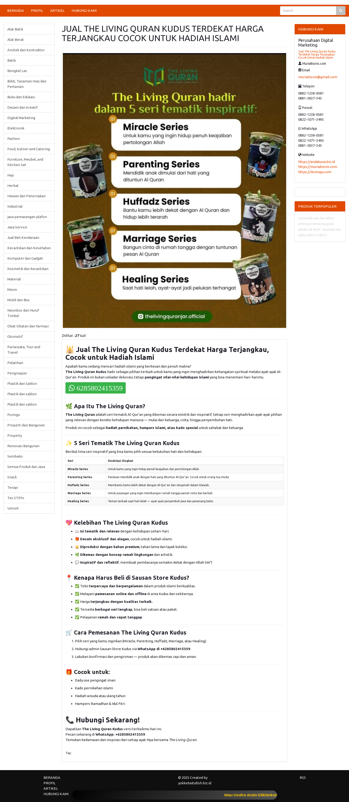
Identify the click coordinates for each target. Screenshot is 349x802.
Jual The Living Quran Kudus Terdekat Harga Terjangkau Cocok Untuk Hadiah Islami (317, 54)
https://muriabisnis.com (317, 167)
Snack (12, 477)
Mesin (12, 289)
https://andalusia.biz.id (316, 162)
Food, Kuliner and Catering (28, 149)
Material (14, 279)
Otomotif (15, 337)
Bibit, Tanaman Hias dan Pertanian (26, 84)
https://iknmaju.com (314, 172)
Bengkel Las (17, 71)
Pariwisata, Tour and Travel (23, 349)
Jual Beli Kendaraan (23, 238)
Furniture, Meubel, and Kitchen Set (25, 162)
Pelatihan (15, 363)
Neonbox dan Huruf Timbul (23, 313)
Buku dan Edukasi (21, 97)
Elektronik (15, 128)
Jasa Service (17, 227)
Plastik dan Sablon (22, 384)
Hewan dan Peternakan (26, 196)
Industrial (14, 206)
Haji (10, 175)
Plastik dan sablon (22, 394)
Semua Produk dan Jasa (26, 467)
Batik (11, 60)
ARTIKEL (57, 11)
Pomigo (13, 415)
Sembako (15, 456)
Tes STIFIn (15, 498)
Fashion (13, 139)
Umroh (13, 508)
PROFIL (37, 11)
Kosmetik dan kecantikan (27, 269)
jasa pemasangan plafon (27, 217)
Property (14, 435)
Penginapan (17, 373)
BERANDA (15, 11)
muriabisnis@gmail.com (317, 77)
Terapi (12, 487)
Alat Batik (15, 29)
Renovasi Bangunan (23, 446)
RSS (303, 778)
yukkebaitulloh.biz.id (194, 783)
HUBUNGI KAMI (84, 11)
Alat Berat (15, 40)
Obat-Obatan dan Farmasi (28, 326)
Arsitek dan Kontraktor (26, 50)
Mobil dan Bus (18, 300)
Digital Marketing (21, 118)
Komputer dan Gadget (25, 258)
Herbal (12, 186)
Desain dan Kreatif (22, 107)
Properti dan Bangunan (26, 425)
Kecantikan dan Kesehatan (29, 248)
